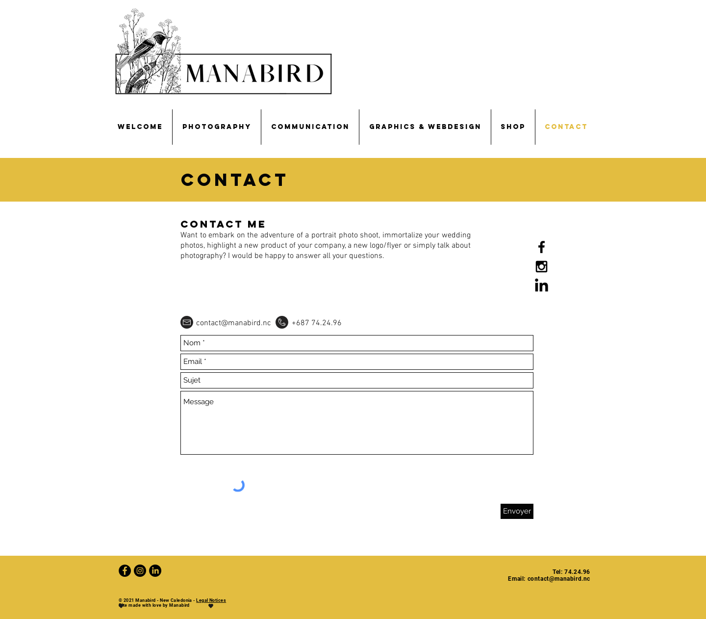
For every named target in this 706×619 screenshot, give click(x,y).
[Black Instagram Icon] (541, 266)
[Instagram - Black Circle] (140, 571)
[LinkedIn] (541, 286)
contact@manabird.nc (233, 323)
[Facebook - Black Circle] (125, 571)
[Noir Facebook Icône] (541, 247)
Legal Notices (211, 600)
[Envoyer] (517, 511)
